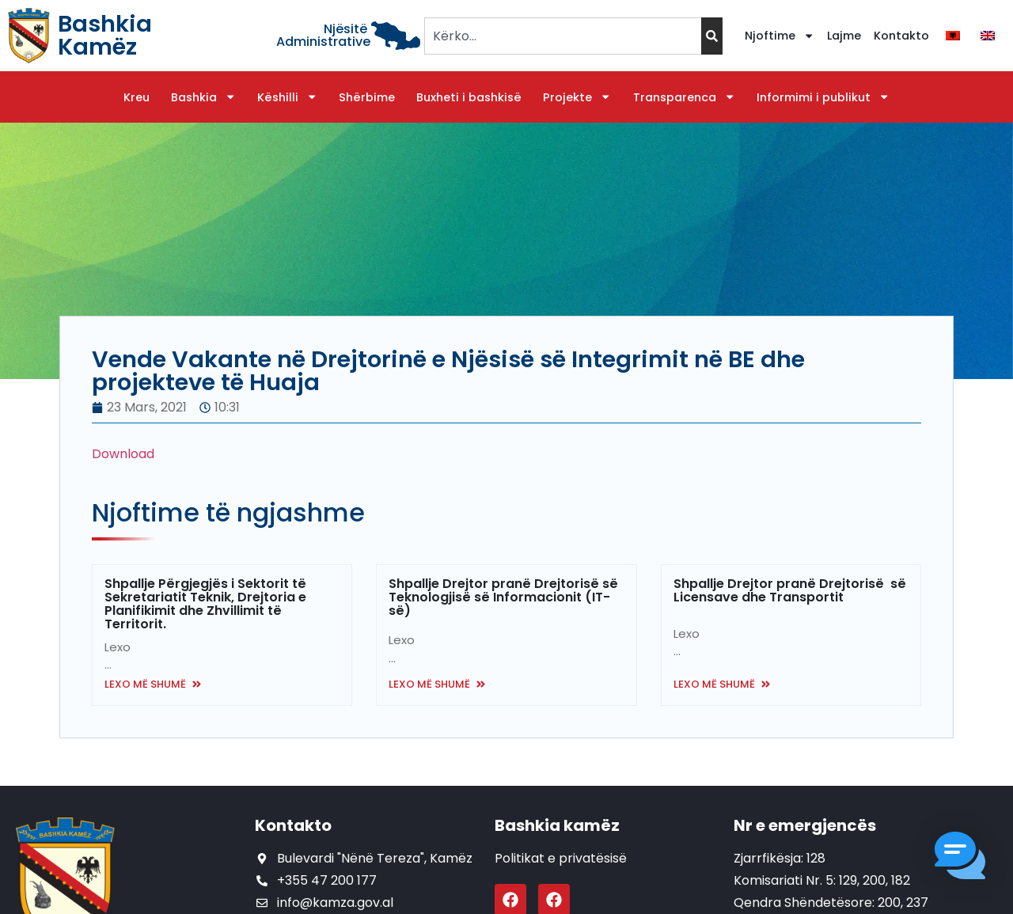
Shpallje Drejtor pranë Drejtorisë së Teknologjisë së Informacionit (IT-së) (503, 597)
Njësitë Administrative (323, 35)
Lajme (844, 36)
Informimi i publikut (823, 97)
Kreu (136, 97)
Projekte (577, 97)
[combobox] (562, 36)
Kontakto (901, 36)
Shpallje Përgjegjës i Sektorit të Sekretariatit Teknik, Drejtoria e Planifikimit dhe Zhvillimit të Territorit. (205, 604)
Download (123, 454)
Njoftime (779, 35)
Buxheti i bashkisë (469, 97)
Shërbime (367, 97)
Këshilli (287, 97)
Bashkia (203, 97)
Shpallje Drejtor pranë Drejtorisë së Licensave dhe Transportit (789, 590)
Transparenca (684, 97)
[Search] (712, 36)
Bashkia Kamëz (105, 35)
